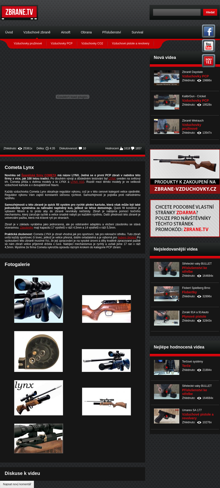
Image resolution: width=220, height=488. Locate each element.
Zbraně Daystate (192, 72)
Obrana (86, 32)
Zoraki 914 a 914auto (195, 312)
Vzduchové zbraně (37, 32)
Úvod (9, 32)
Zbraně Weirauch (193, 120)
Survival (137, 32)
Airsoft (65, 32)
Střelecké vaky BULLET (197, 263)
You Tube (209, 46)
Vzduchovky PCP (62, 43)
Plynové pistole (194, 316)
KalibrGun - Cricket (194, 96)
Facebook (209, 31)
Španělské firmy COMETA (38, 175)
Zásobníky (26, 227)
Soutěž (209, 60)
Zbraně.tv (19, 12)
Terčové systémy (192, 361)
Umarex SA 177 (192, 410)
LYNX (112, 178)
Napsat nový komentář (17, 484)
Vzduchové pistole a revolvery (130, 43)
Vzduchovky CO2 (92, 43)
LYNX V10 (77, 181)
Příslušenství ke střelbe (194, 269)
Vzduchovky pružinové (28, 43)
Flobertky (189, 292)
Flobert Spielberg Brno (196, 288)
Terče (186, 366)
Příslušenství (111, 32)
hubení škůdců (127, 237)
